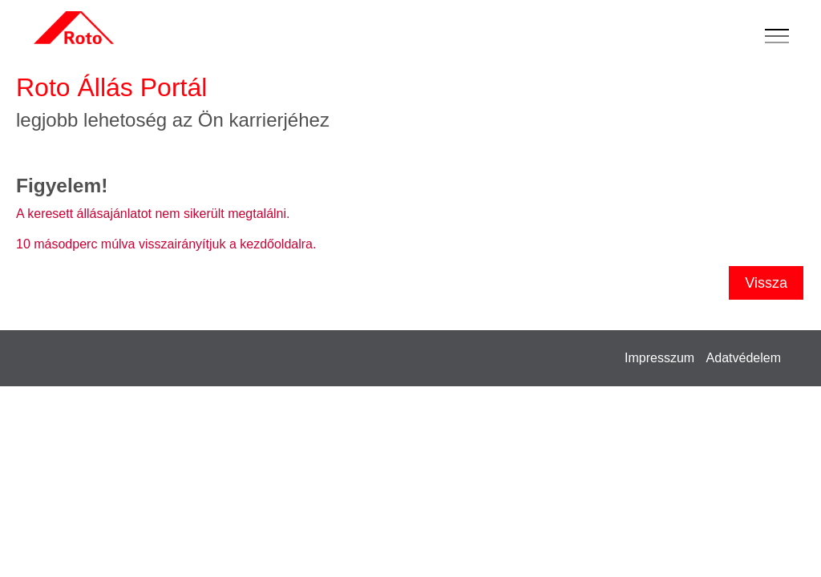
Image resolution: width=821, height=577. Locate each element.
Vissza (766, 283)
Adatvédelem (743, 358)
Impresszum (659, 358)
